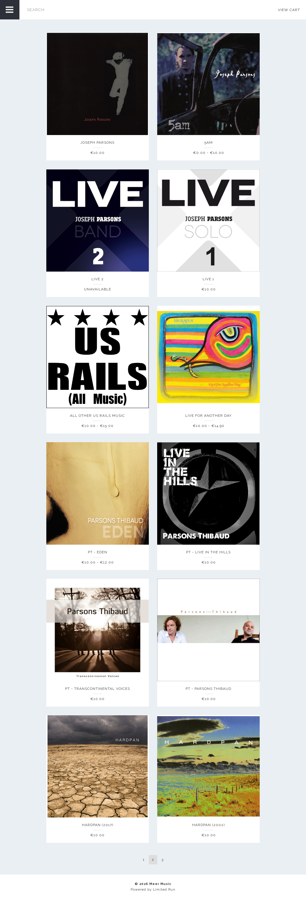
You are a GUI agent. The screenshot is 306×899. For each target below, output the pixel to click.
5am (208, 142)
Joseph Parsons (97, 142)
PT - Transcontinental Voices (97, 689)
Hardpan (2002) (208, 825)
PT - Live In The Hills (208, 552)
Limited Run (164, 890)
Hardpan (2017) (97, 825)
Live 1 (208, 279)
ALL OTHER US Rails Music (97, 415)
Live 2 (97, 279)
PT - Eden (97, 552)
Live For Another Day (208, 415)
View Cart (289, 10)
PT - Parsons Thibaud (208, 689)
